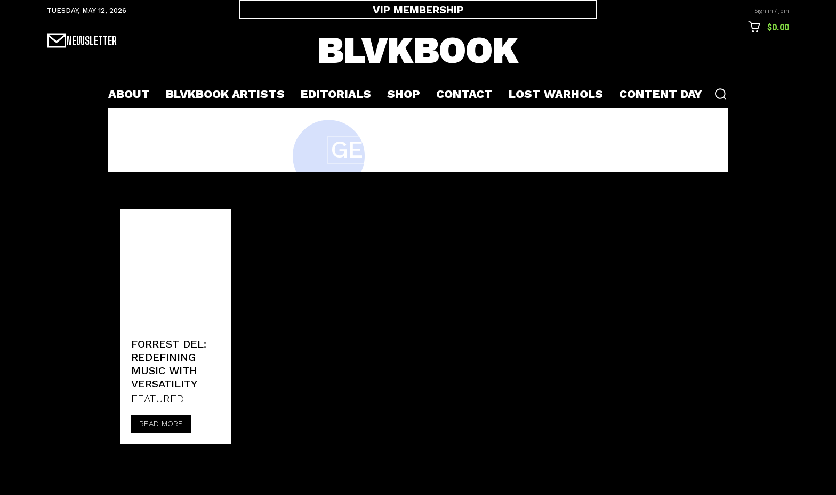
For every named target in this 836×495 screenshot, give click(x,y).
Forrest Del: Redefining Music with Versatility (168, 363)
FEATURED (157, 398)
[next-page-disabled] (158, 461)
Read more (161, 423)
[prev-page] (131, 461)
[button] (720, 93)
